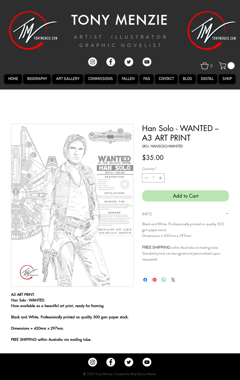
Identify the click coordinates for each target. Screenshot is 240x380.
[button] (210, 65)
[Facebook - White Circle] (110, 61)
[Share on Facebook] (145, 280)
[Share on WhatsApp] (164, 280)
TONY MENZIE (119, 20)
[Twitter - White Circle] (128, 61)
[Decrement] (146, 178)
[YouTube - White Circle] (147, 61)
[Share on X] (173, 280)
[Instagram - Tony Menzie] (92, 61)
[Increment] (161, 178)
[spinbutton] (153, 178)
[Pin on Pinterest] (154, 280)
